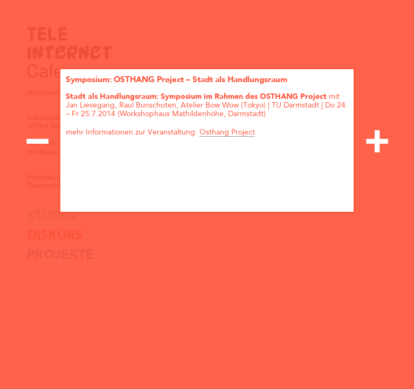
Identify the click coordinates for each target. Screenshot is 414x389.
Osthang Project (227, 132)
